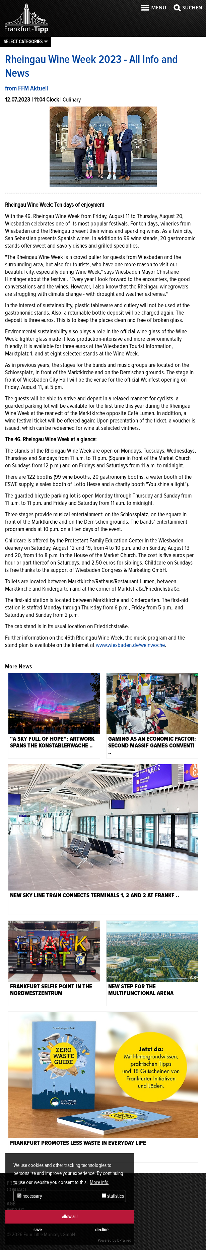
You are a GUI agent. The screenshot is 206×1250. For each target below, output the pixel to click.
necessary (29, 1196)
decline (102, 1230)
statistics (113, 1196)
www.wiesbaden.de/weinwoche (130, 645)
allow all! (69, 1217)
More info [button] (99, 1182)
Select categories (23, 42)
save (37, 1230)
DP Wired (124, 1240)
